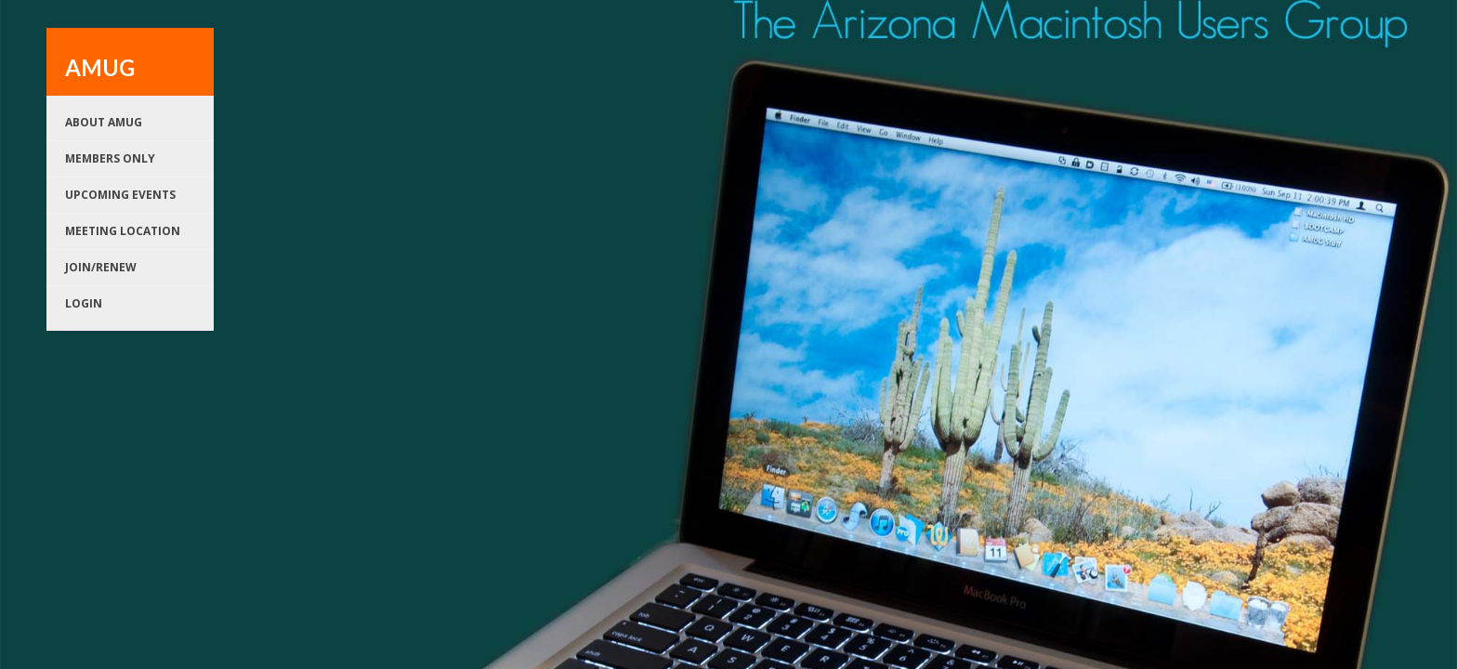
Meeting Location (122, 231)
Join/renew (101, 267)
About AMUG (103, 122)
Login (83, 303)
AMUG (100, 67)
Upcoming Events (120, 195)
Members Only (110, 158)
